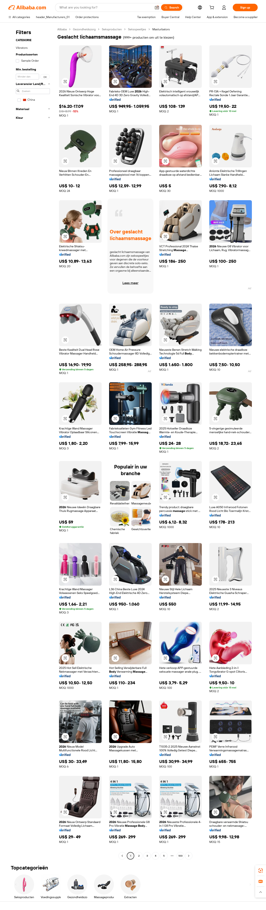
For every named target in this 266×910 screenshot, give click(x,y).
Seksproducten (112, 29)
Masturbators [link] (161, 29)
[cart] (212, 8)
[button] (156, 7)
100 (180, 855)
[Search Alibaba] (105, 7)
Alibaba (62, 29)
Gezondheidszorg (84, 29)
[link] (260, 870)
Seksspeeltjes (137, 29)
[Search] (171, 7)
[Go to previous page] (122, 856)
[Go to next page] (188, 856)
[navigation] (31, 443)
